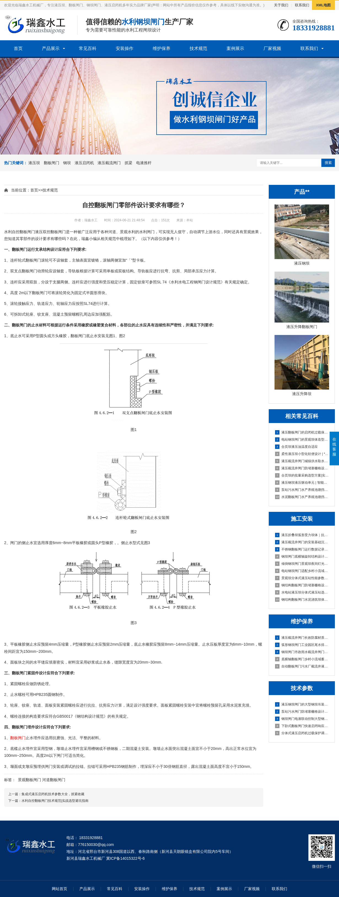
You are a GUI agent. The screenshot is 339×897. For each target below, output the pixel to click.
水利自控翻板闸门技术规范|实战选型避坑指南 (54, 801)
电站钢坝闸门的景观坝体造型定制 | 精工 (302, 439)
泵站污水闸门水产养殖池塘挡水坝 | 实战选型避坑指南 (302, 490)
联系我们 (302, 5)
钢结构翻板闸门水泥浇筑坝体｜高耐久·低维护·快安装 (302, 599)
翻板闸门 (51, 163)
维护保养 (161, 48)
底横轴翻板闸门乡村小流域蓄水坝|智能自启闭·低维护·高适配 (302, 659)
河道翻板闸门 (53, 780)
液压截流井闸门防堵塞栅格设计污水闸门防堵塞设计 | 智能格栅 (302, 468)
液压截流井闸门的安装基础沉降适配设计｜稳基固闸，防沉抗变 (302, 542)
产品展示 (51, 48)
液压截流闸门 (109, 163)
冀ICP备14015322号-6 (125, 858)
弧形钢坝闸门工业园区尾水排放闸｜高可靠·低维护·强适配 (302, 645)
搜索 (328, 163)
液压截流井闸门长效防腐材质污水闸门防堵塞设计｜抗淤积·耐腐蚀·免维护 (302, 637)
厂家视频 (272, 48)
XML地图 (323, 5)
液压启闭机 (84, 163)
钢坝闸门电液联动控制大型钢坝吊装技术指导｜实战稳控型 (302, 719)
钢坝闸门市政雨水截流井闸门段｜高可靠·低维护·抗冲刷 (302, 652)
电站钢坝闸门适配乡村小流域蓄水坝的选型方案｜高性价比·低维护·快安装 (302, 571)
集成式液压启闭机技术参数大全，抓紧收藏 (52, 794)
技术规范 (198, 48)
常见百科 (87, 48)
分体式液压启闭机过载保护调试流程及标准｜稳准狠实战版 (302, 733)
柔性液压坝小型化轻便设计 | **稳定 (302, 454)
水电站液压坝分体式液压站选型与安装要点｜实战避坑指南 (302, 592)
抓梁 (128, 163)
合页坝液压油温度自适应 (296, 446)
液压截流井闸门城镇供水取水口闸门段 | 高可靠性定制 (302, 461)
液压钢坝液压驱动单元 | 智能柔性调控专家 (302, 482)
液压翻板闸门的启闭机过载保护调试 (302, 432)
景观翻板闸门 (29, 780)
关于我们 (281, 5)
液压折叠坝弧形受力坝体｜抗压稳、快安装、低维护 (302, 535)
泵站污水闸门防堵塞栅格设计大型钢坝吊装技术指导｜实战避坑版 (302, 711)
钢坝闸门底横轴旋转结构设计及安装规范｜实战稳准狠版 (302, 556)
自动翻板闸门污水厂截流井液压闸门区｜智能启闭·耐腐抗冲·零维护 (302, 666)
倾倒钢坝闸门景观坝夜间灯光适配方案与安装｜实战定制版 (302, 563)
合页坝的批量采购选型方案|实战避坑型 (302, 475)
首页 (18, 48)
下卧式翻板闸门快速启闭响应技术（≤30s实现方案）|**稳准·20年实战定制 (302, 726)
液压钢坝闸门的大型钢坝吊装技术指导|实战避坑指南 (302, 704)
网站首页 (59, 889)
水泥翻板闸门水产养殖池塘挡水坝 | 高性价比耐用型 (302, 497)
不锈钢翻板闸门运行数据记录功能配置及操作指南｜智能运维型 (302, 549)
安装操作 (124, 48)
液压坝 (34, 163)
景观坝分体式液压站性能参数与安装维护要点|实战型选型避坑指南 (302, 578)
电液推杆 (144, 163)
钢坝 (67, 163)
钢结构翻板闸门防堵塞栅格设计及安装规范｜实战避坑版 (302, 585)
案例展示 (235, 48)
